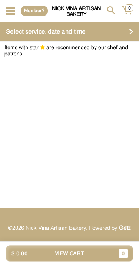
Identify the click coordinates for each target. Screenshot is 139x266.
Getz (125, 228)
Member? (34, 11)
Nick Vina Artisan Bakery (76, 11)
